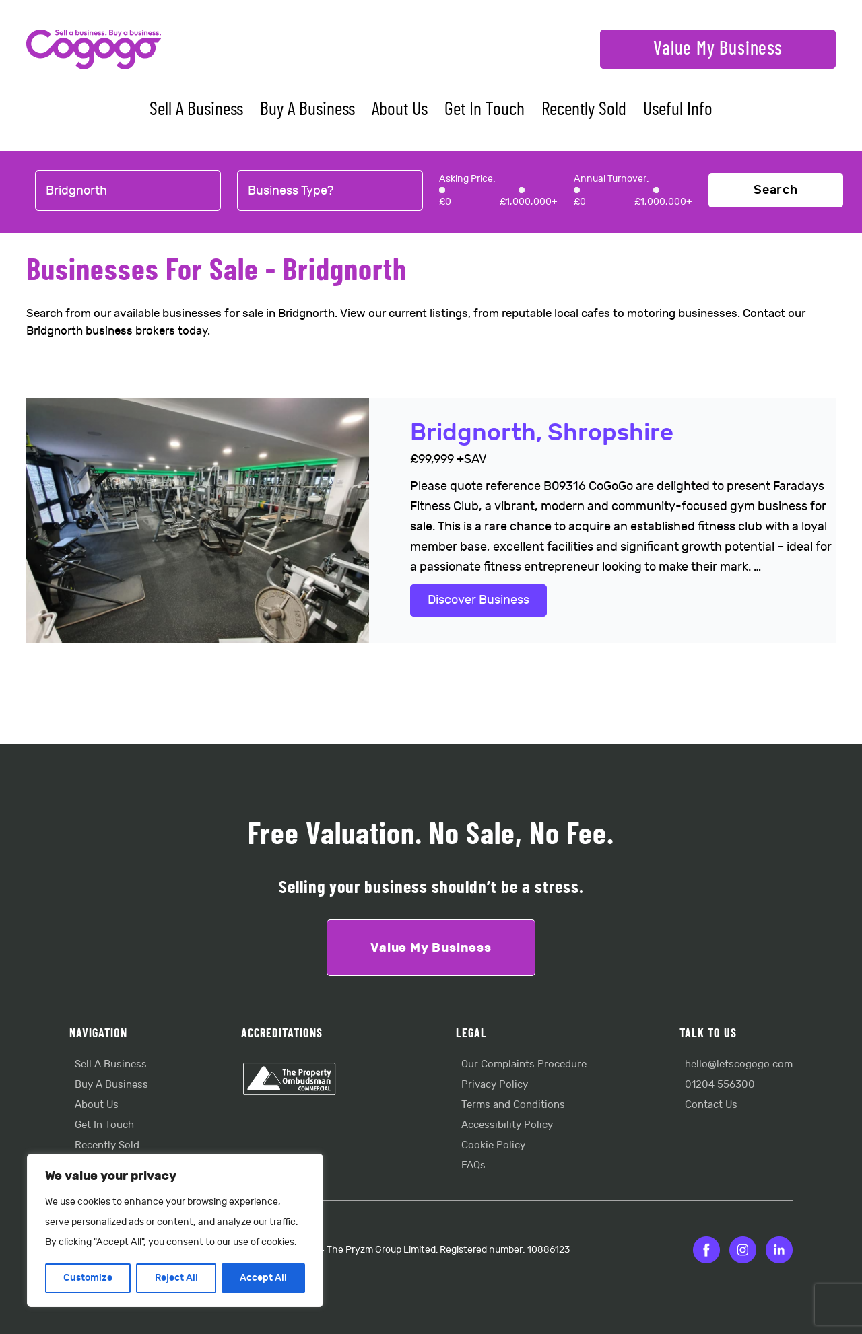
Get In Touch (484, 109)
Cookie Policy (493, 1145)
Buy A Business (307, 109)
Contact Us (711, 1105)
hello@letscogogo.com (739, 1064)
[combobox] (128, 191)
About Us (400, 109)
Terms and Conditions (513, 1105)
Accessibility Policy (507, 1125)
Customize (87, 1278)
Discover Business (478, 600)
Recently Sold (583, 109)
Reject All (175, 1278)
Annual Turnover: (611, 178)
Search (776, 190)
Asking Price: (467, 178)
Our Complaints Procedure (524, 1064)
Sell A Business (196, 109)
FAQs (473, 1165)
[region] (175, 1230)
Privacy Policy (494, 1084)
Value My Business (718, 49)
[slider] (442, 190)
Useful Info (677, 109)
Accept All (263, 1278)
